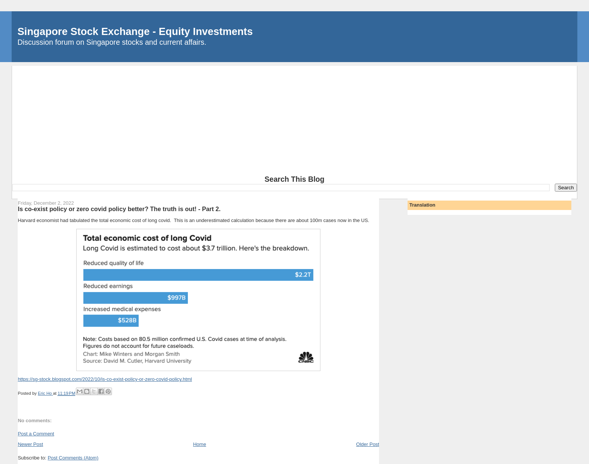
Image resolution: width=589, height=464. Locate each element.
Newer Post (30, 444)
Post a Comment (36, 434)
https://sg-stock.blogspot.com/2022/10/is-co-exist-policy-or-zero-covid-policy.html (105, 379)
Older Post (367, 444)
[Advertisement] (294, 118)
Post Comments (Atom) (73, 458)
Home (199, 444)
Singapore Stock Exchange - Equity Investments (134, 31)
